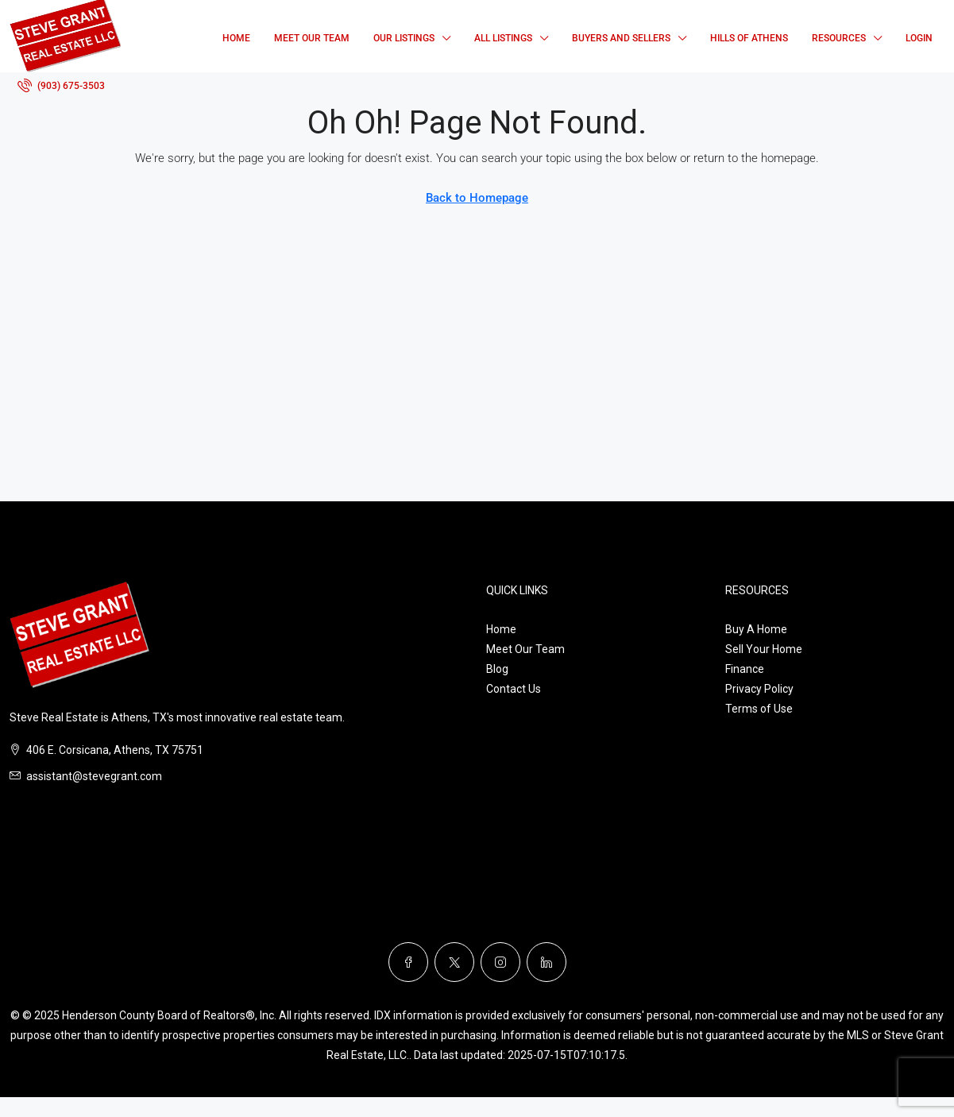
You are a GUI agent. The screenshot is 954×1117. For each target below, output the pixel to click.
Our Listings (404, 38)
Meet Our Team (312, 38)
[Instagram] (500, 962)
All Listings (503, 38)
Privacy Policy (759, 688)
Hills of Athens (749, 38)
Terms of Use (759, 708)
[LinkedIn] (546, 962)
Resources (839, 38)
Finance (744, 669)
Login (919, 38)
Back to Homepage (477, 198)
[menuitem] (61, 85)
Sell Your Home (763, 649)
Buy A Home (756, 629)
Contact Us (513, 688)
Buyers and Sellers (621, 38)
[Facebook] (408, 962)
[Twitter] (454, 962)
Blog (497, 669)
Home (236, 38)
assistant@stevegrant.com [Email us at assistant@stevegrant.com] (94, 776)
